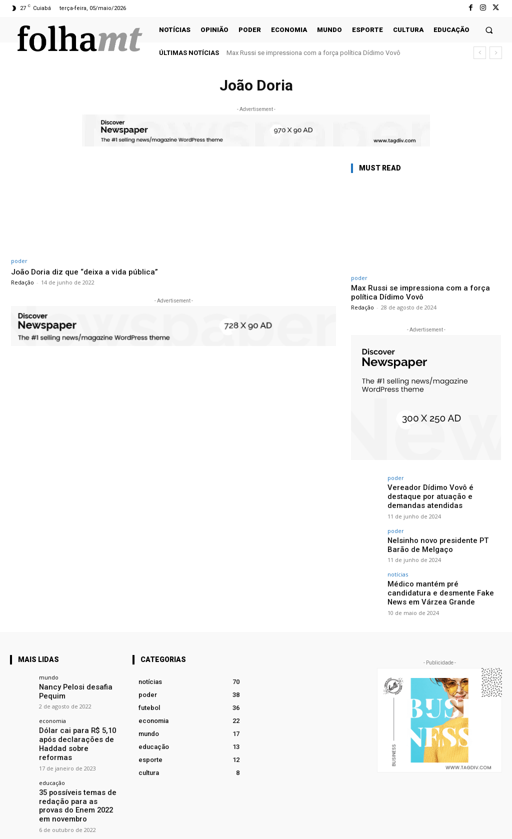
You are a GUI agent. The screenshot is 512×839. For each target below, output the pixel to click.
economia (52, 702)
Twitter (492, 825)
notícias (398, 561)
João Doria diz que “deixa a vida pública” (88, 271)
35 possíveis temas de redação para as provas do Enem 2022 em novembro (79, 768)
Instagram (440, 825)
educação (52, 751)
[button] (489, 29)
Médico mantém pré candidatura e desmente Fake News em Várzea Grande (439, 578)
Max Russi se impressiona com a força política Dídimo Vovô (313, 52)
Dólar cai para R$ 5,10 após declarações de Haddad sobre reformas (79, 719)
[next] (496, 52)
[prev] (480, 52)
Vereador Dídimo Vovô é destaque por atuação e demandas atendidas (440, 491)
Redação (22, 282)
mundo (48, 660)
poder (19, 261)
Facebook (383, 825)
